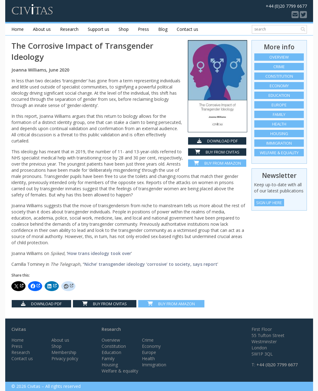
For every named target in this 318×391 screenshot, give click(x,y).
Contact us (187, 29)
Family (279, 114)
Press (143, 29)
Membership (63, 352)
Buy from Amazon (217, 163)
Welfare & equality (279, 152)
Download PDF (217, 141)
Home (17, 29)
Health (279, 124)
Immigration (279, 143)
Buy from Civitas (217, 152)
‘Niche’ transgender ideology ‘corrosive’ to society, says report (150, 264)
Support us (98, 29)
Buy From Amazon (171, 304)
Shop (124, 29)
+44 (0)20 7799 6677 (277, 365)
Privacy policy (64, 358)
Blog (162, 29)
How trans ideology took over (99, 253)
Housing (279, 133)
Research (69, 29)
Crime (279, 66)
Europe (279, 105)
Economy (279, 85)
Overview (279, 57)
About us (42, 29)
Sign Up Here (269, 202)
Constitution (279, 76)
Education (279, 95)
